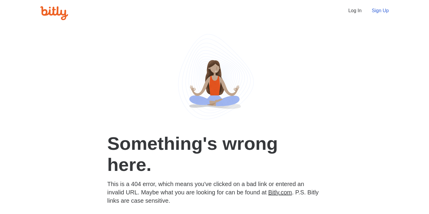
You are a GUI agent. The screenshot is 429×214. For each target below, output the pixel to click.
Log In (354, 10)
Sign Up (380, 10)
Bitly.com (280, 192)
